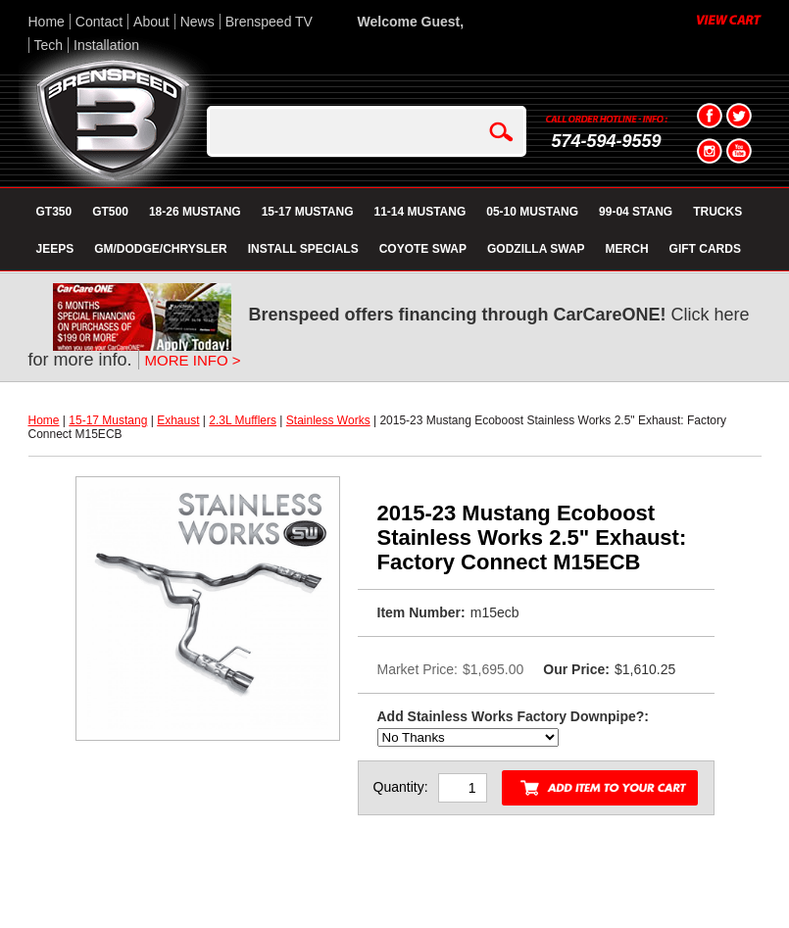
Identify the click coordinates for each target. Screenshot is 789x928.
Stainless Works (328, 420)
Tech (49, 45)
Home (46, 21)
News (197, 21)
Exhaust (178, 420)
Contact (99, 21)
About (151, 21)
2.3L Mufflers (242, 420)
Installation (106, 45)
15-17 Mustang (108, 420)
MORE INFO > (193, 360)
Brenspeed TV (269, 21)
